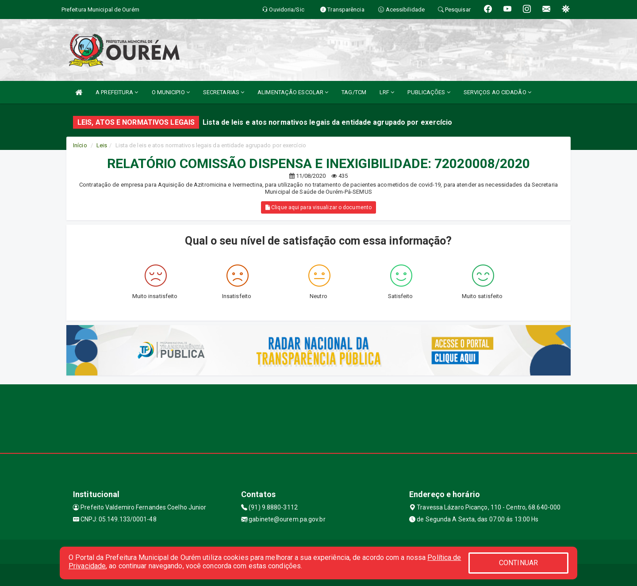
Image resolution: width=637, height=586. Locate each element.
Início (80, 145)
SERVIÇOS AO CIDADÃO (497, 92)
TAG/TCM (354, 92)
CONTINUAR (518, 563)
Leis (101, 145)
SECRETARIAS (223, 92)
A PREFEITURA (117, 92)
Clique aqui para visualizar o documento (318, 207)
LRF (387, 92)
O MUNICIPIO (171, 92)
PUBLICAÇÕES (428, 92)
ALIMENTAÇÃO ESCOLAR (292, 92)
